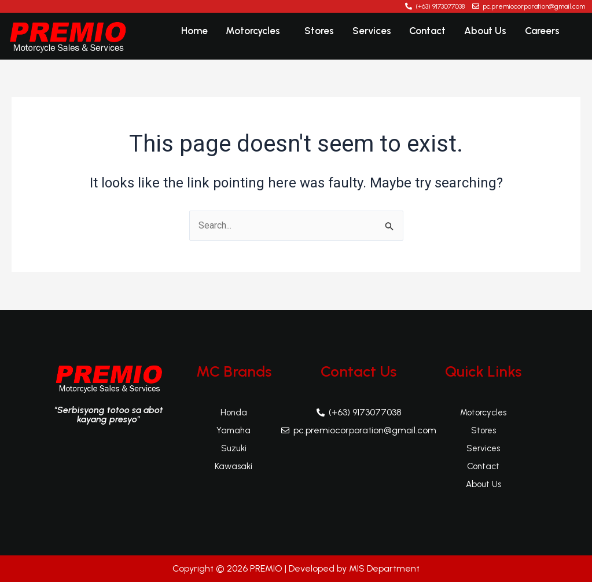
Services (374, 32)
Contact (429, 32)
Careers (542, 32)
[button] (261, 32)
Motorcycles (258, 32)
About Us (486, 32)
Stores (323, 32)
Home (200, 32)
